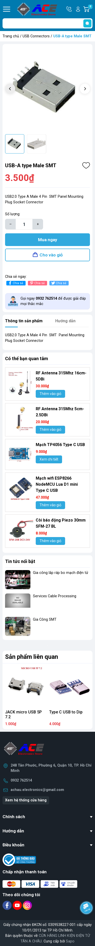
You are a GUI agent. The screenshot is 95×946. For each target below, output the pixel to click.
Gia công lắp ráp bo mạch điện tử (60, 573)
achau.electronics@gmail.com (37, 790)
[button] (85, 89)
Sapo (70, 941)
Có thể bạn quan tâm (26, 358)
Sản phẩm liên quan (31, 656)
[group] (47, 89)
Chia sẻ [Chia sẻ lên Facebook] (15, 283)
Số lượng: (12, 214)
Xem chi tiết (49, 459)
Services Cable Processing (54, 596)
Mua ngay (47, 239)
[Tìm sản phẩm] (47, 23)
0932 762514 (21, 780)
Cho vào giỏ (51, 254)
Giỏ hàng (90, 9)
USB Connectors (36, 36)
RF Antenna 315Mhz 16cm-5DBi (61, 376)
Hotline (69, 9)
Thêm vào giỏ (50, 394)
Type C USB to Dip (66, 712)
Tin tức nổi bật (20, 561)
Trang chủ (11, 36)
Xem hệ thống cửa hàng (26, 800)
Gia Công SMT (44, 619)
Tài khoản (78, 9)
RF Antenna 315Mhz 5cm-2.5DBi (60, 411)
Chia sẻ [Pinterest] (37, 283)
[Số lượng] (24, 224)
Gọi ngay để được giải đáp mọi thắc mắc (53, 301)
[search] (87, 23)
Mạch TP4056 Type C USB (60, 444)
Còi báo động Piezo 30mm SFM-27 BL (61, 523)
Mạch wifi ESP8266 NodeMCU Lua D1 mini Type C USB (57, 484)
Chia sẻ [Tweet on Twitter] (58, 283)
